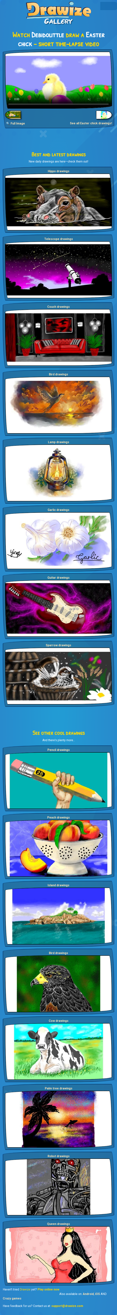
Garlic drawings (58, 510)
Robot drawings (59, 1156)
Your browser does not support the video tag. (58, 80)
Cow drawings (58, 1021)
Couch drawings (58, 307)
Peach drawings (58, 817)
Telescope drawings (58, 239)
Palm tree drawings (58, 1088)
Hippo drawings (58, 171)
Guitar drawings (58, 577)
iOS (97, 1294)
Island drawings (58, 885)
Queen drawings (58, 1224)
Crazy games (12, 1298)
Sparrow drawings (58, 645)
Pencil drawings (58, 750)
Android (88, 1294)
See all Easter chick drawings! (91, 123)
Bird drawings (58, 374)
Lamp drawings (58, 442)
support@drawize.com (67, 1306)
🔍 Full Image (15, 123)
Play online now (48, 1289)
